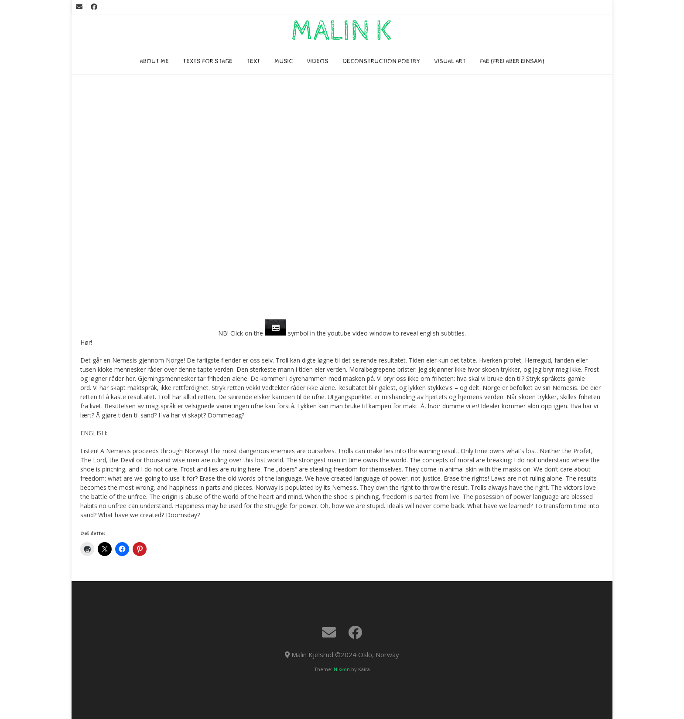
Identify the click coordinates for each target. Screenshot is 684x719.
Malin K (342, 31)
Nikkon (342, 669)
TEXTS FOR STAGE (208, 61)
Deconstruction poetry (381, 61)
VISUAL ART (450, 61)
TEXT (253, 61)
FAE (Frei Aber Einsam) (512, 61)
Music (283, 61)
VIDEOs (317, 61)
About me (154, 61)
